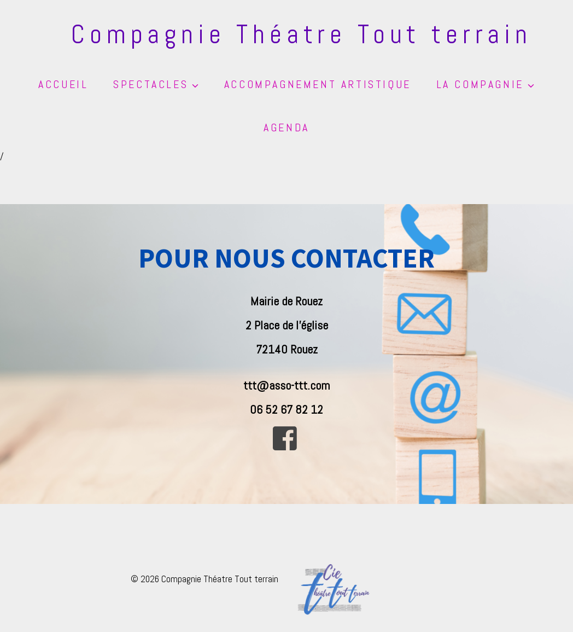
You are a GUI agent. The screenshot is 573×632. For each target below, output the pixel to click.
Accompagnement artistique (317, 84)
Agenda (286, 127)
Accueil (63, 84)
